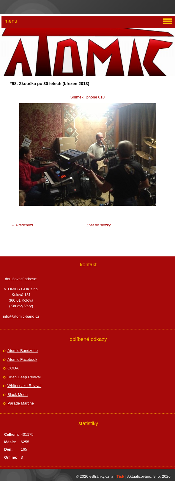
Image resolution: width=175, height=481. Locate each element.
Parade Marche (20, 403)
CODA (13, 368)
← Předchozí (22, 225)
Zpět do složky (98, 225)
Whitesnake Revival (24, 385)
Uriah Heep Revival (24, 377)
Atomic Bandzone (22, 350)
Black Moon (17, 394)
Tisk (120, 476)
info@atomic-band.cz (21, 316)
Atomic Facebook (22, 359)
